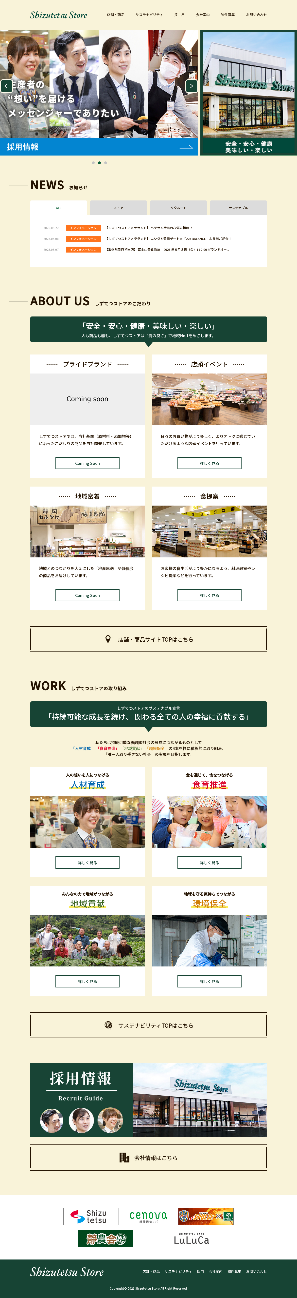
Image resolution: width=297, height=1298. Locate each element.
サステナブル (238, 207)
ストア (118, 207)
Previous (6, 86)
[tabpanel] (99, 93)
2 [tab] (99, 162)
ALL (58, 207)
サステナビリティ (149, 14)
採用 (200, 1271)
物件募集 (228, 14)
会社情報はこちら (149, 1157)
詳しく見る (209, 463)
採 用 (179, 14)
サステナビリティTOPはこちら (149, 1025)
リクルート (179, 207)
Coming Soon (87, 463)
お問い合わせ (256, 14)
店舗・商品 (115, 14)
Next (191, 86)
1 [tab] (93, 162)
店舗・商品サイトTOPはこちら (148, 639)
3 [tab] (105, 162)
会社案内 (203, 14)
